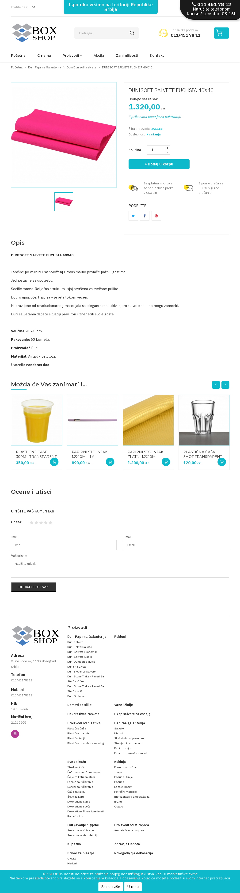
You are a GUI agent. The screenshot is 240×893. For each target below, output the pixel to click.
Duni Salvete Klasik (79, 656)
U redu (133, 886)
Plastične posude (78, 733)
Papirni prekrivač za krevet (130, 753)
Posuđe (119, 782)
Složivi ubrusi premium (129, 738)
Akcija (99, 55)
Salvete (119, 728)
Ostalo (118, 806)
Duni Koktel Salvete (79, 647)
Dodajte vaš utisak (143, 99)
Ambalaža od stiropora (129, 830)
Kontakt (157, 55)
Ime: (14, 537)
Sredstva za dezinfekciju (82, 835)
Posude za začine (125, 767)
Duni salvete (75, 642)
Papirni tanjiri (122, 748)
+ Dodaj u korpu (159, 164)
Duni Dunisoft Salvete (81, 661)
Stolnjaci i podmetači (127, 743)
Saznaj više (110, 886)
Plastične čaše (76, 728)
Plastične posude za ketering (85, 743)
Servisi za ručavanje (80, 786)
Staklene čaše (76, 767)
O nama (44, 55)
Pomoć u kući (75, 816)
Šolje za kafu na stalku (81, 777)
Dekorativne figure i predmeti (85, 811)
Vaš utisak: (19, 556)
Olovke (71, 858)
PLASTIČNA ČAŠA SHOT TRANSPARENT (202, 454)
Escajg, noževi (123, 786)
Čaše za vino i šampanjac (83, 772)
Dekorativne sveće (78, 806)
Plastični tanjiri (76, 738)
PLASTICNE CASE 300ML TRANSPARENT (36, 454)
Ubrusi (118, 733)
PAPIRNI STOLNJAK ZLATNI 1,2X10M (146, 454)
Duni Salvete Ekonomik (82, 652)
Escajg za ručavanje (80, 782)
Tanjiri (118, 772)
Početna (18, 55)
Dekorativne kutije (78, 801)
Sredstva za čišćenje (80, 830)
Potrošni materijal (125, 791)
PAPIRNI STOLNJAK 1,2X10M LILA (90, 454)
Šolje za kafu (75, 796)
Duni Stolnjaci (76, 696)
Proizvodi (71, 55)
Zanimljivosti (127, 55)
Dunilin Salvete (76, 666)
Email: (128, 537)
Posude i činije (123, 777)
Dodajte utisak (34, 587)
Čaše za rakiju (76, 791)
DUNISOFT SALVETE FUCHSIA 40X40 (171, 90)
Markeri (72, 863)
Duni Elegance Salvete (81, 671)
